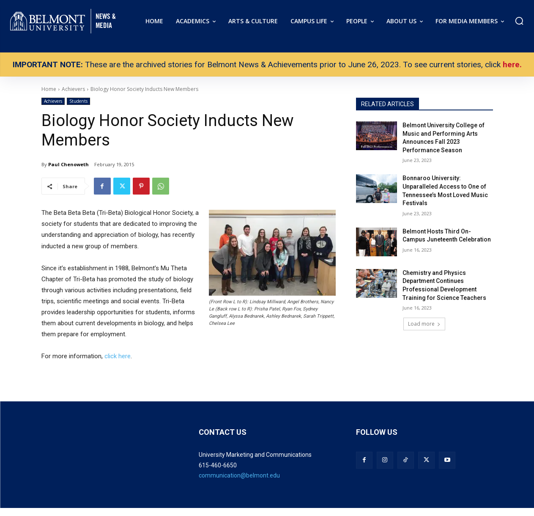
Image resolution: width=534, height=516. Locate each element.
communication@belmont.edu (239, 475)
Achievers (53, 101)
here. (512, 64)
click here (117, 356)
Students (78, 101)
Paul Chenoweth (68, 164)
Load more (424, 323)
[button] (519, 20)
